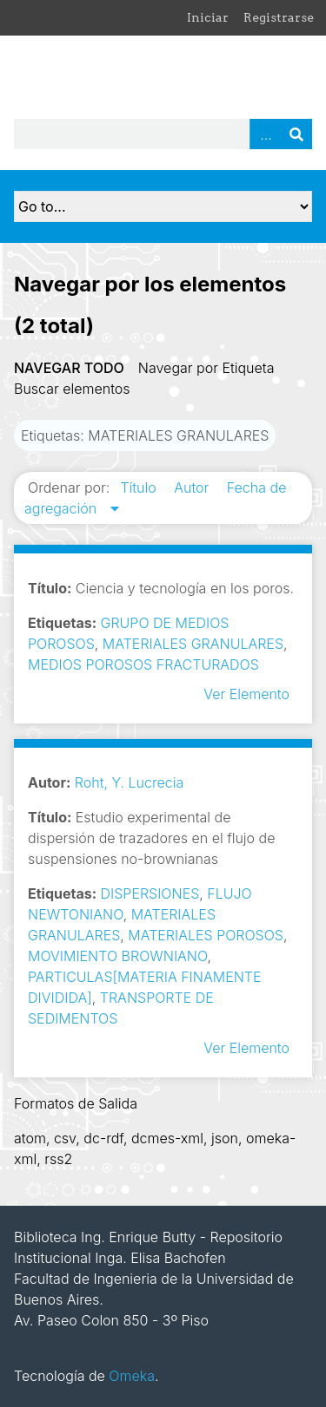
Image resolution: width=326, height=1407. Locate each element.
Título (140, 487)
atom (30, 1138)
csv (65, 1138)
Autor (193, 487)
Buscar (296, 134)
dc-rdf (103, 1138)
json (224, 1138)
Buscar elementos (72, 388)
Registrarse (278, 17)
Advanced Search (265, 134)
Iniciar (208, 17)
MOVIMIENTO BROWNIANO (117, 956)
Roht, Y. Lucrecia (129, 782)
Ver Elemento (246, 694)
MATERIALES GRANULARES (193, 643)
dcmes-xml (167, 1138)
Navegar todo (69, 367)
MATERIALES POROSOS (205, 935)
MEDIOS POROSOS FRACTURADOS (143, 664)
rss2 (58, 1159)
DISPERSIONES (150, 893)
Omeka (132, 1375)
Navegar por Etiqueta (206, 367)
